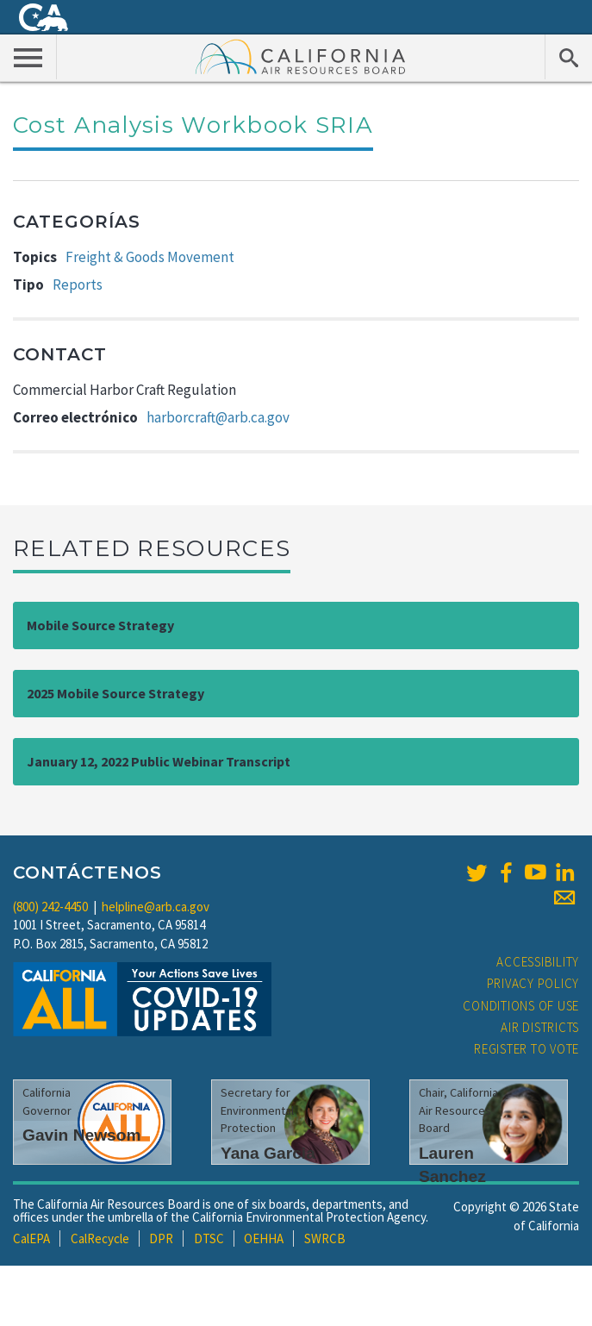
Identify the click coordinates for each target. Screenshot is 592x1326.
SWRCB (325, 1238)
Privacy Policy (533, 983)
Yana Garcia (268, 1153)
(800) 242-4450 (50, 906)
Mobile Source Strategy (100, 625)
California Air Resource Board (300, 56)
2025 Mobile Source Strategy (115, 693)
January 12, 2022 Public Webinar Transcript (158, 761)
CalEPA (31, 1238)
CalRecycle (100, 1238)
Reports (78, 284)
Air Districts (540, 1027)
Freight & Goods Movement (149, 256)
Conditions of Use (521, 1006)
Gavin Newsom (81, 1135)
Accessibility (537, 962)
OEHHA (264, 1238)
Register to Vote (526, 1049)
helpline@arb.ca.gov (155, 906)
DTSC (209, 1238)
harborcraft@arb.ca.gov (218, 417)
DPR (161, 1238)
